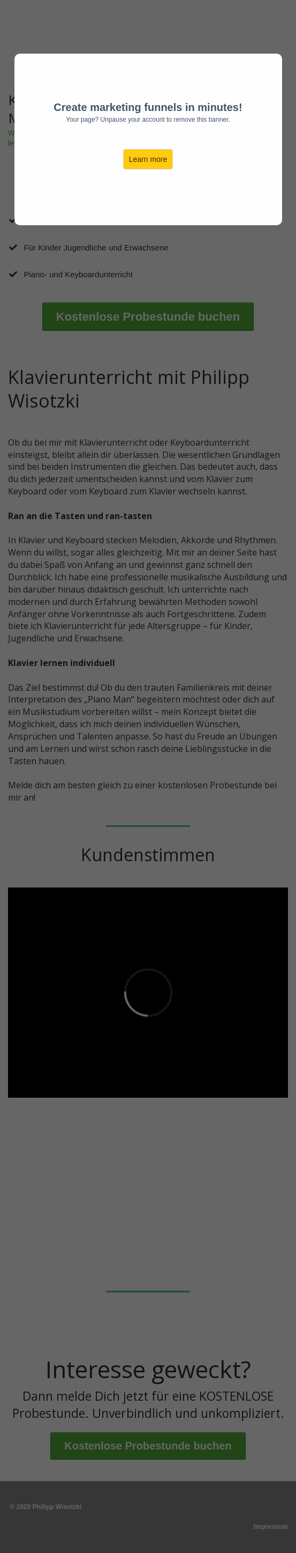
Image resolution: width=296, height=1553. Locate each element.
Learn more (148, 159)
